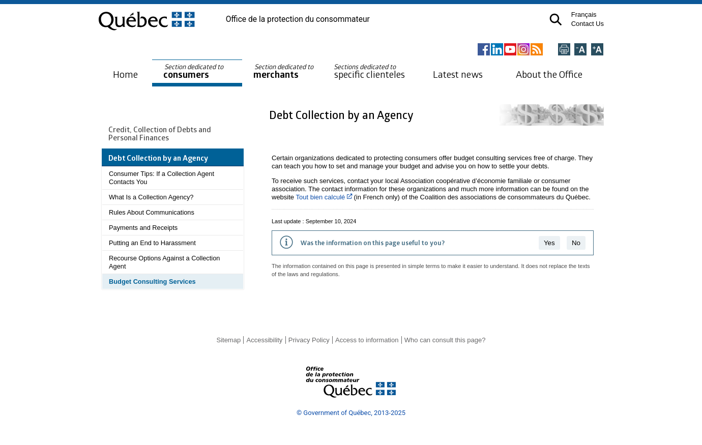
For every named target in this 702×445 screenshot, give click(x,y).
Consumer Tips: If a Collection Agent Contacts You (161, 178)
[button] (556, 19)
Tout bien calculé (324, 197)
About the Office (549, 74)
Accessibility (265, 340)
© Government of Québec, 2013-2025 (351, 413)
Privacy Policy (309, 340)
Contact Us (587, 23)
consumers (194, 71)
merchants (284, 71)
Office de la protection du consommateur (298, 19)
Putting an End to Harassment (152, 243)
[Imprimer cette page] (564, 50)
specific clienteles (369, 71)
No (576, 243)
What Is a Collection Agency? (151, 197)
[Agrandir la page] (597, 50)
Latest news (458, 74)
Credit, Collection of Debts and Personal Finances (159, 133)
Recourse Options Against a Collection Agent (164, 262)
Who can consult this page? (445, 340)
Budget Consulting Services (152, 281)
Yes (549, 243)
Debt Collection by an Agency (342, 114)
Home (125, 74)
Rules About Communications (151, 212)
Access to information (366, 340)
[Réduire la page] (580, 50)
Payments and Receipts (143, 227)
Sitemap (228, 340)
